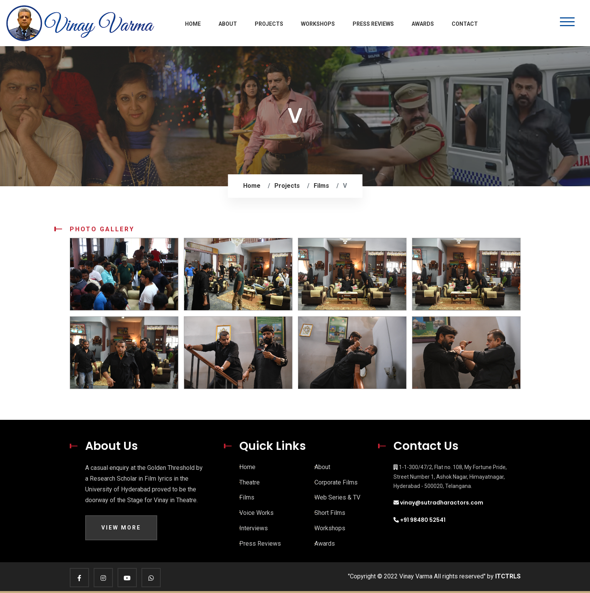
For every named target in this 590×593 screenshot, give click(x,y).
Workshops (318, 24)
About (228, 24)
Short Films (329, 512)
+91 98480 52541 (422, 520)
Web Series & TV (337, 497)
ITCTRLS (508, 576)
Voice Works (256, 512)
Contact (465, 24)
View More (121, 528)
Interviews (253, 528)
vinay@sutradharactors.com (441, 502)
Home (193, 24)
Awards (423, 24)
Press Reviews (373, 24)
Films (321, 185)
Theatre (249, 482)
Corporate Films (336, 482)
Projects (269, 24)
